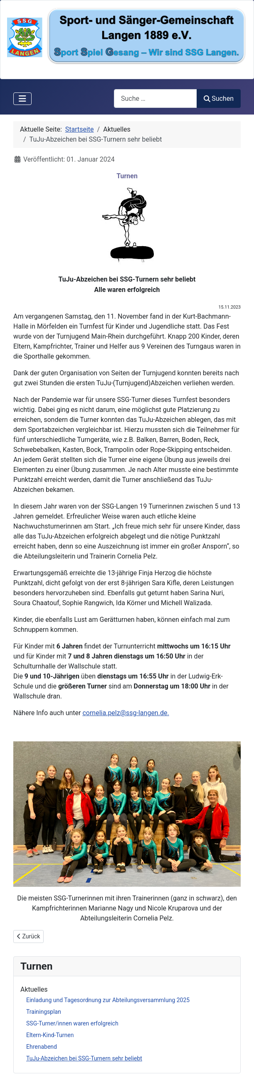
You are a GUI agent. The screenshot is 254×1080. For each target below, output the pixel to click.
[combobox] (155, 98)
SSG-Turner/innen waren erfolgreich (72, 1023)
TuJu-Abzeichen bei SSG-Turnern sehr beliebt (84, 1058)
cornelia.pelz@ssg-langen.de (124, 713)
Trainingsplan (43, 1011)
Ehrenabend (41, 1046)
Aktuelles (34, 989)
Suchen (219, 98)
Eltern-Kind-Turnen (50, 1035)
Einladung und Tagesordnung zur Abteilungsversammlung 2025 (108, 1000)
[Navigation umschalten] (22, 98)
